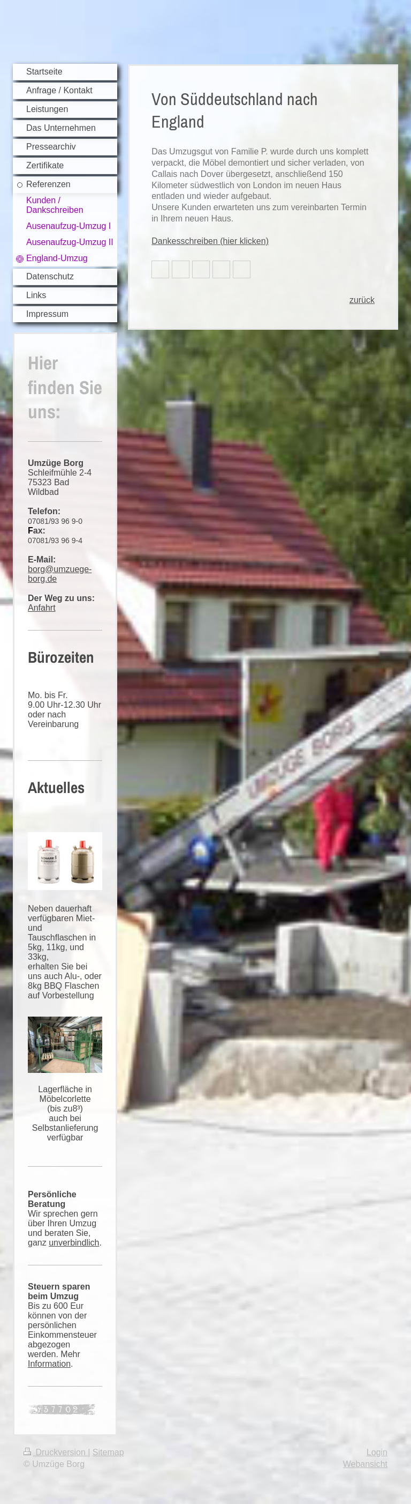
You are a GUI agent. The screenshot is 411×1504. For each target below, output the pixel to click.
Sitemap (108, 1452)
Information (49, 1363)
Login (377, 1452)
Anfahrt (42, 607)
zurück (362, 300)
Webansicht (365, 1464)
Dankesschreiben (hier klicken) (210, 241)
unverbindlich (74, 1242)
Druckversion (56, 1452)
